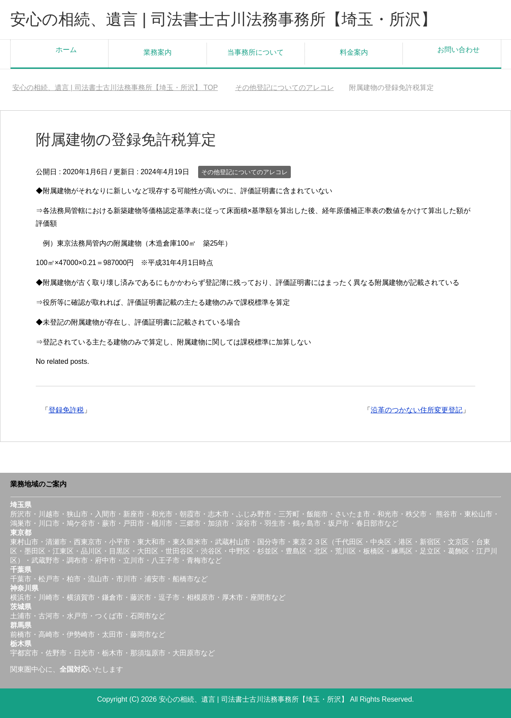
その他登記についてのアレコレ (244, 172)
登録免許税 (66, 410)
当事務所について (255, 52)
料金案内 (354, 52)
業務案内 (157, 52)
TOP (115, 87)
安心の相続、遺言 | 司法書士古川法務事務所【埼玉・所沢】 (223, 19)
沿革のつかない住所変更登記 (416, 410)
